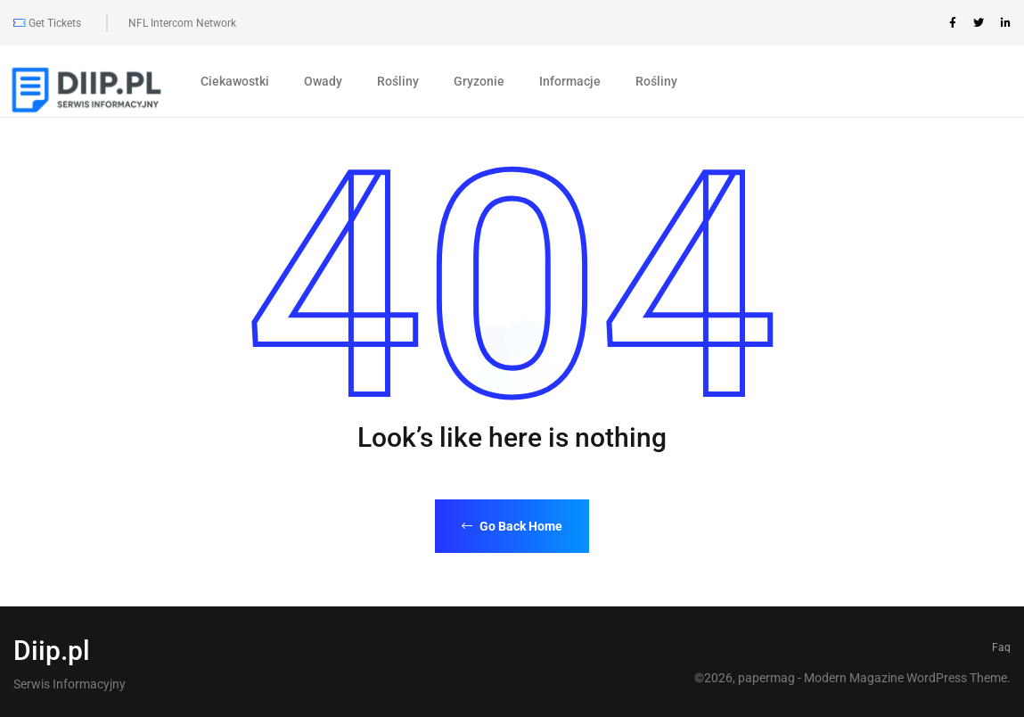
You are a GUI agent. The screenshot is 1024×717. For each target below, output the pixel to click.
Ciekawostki (235, 81)
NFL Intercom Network (182, 23)
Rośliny (398, 81)
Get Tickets (47, 23)
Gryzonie (479, 81)
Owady (323, 81)
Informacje (570, 81)
